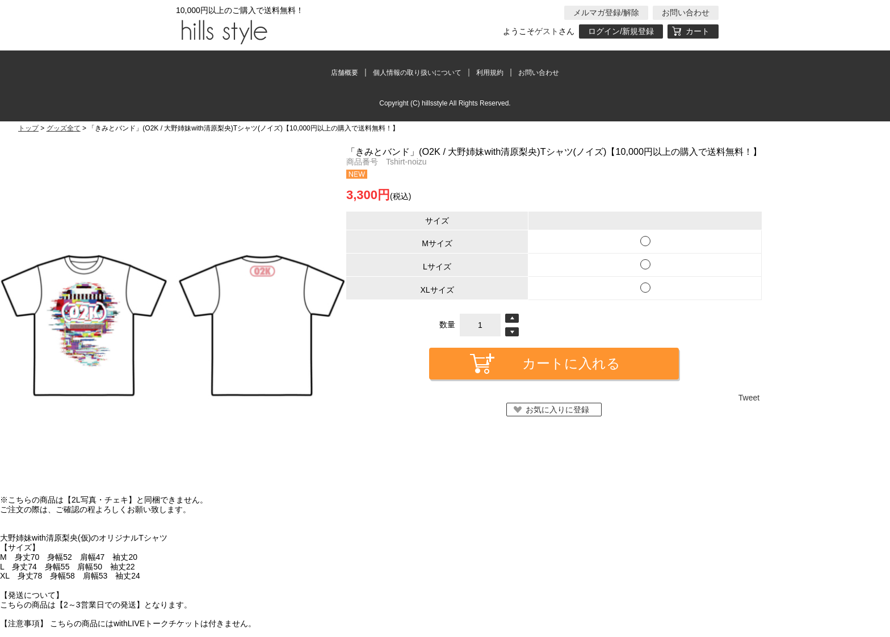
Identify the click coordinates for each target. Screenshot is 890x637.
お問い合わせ (686, 12)
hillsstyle (222, 31)
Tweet (748, 397)
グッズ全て (64, 128)
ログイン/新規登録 (621, 31)
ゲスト (547, 31)
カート (698, 31)
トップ (28, 128)
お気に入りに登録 (557, 409)
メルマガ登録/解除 (606, 12)
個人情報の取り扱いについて (417, 73)
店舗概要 (344, 73)
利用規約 (489, 73)
